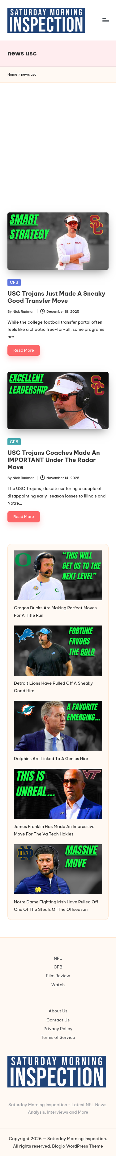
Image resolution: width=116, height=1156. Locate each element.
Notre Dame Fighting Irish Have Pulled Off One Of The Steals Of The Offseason (56, 905)
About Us (58, 1011)
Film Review (58, 975)
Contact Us (58, 1020)
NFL (58, 958)
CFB (14, 282)
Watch (58, 984)
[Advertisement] (58, 144)
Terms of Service (58, 1037)
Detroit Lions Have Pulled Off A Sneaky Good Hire (53, 686)
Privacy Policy (58, 1028)
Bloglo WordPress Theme (77, 1146)
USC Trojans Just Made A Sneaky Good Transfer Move (56, 297)
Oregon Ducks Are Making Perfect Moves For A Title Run (55, 611)
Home (12, 74)
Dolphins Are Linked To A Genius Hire (51, 758)
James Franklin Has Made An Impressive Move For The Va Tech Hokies (54, 830)
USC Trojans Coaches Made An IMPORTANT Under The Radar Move (53, 460)
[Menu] (105, 20)
